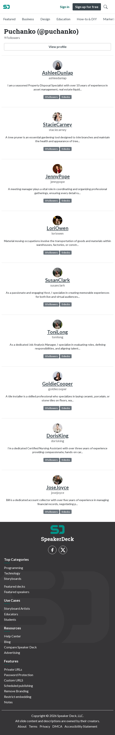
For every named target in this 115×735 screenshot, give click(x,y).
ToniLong (57, 332)
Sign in (64, 7)
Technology (12, 573)
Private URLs (13, 669)
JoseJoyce (57, 487)
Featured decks (14, 586)
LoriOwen (57, 228)
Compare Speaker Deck (20, 647)
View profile (58, 47)
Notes (8, 702)
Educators (11, 614)
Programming (13, 568)
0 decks (66, 96)
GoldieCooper (57, 384)
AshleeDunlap (57, 73)
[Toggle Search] (105, 6)
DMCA (57, 726)
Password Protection (18, 675)
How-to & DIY (87, 19)
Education (63, 19)
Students (10, 619)
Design (45, 19)
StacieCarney (57, 124)
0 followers (51, 96)
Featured (9, 19)
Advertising (12, 652)
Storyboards (12, 578)
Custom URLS (13, 680)
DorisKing (57, 435)
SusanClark (57, 280)
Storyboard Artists (17, 608)
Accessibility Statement (81, 726)
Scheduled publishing (18, 685)
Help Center (12, 636)
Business (28, 19)
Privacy (45, 726)
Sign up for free (86, 7)
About (22, 726)
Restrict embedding (17, 697)
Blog (7, 642)
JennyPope (57, 176)
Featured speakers (16, 592)
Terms (33, 726)
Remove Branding (16, 691)
